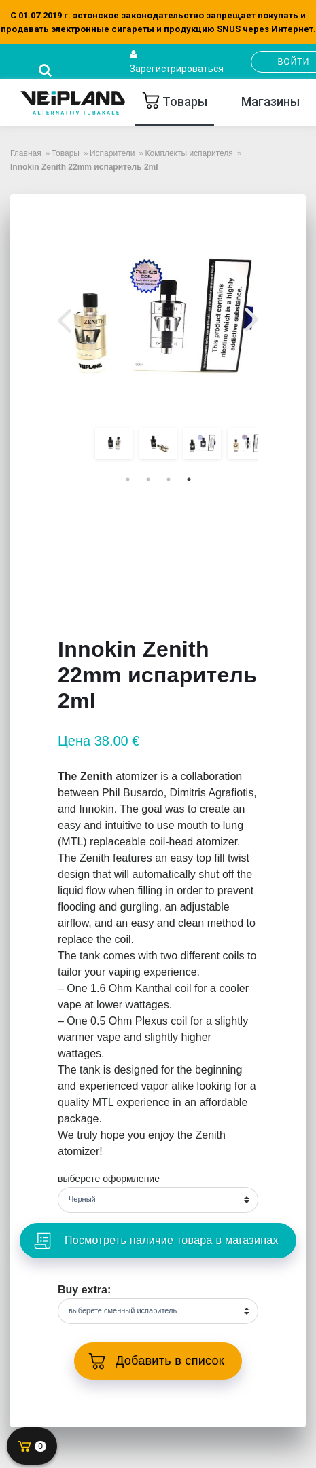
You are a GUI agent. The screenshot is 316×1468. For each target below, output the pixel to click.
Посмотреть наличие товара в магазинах (170, 1240)
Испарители (112, 153)
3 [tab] (168, 479)
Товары (183, 101)
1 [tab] (128, 479)
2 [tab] (148, 479)
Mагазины (270, 101)
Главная (25, 153)
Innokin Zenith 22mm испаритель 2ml (84, 167)
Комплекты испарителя (188, 153)
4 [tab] (189, 479)
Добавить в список (170, 1361)
